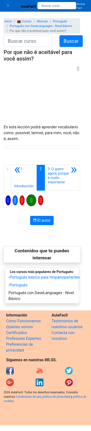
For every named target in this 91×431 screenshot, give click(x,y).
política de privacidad (56, 396)
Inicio (8, 21)
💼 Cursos (24, 21)
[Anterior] (24, 178)
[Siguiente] (62, 178)
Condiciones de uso (28, 396)
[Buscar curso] (56, 5)
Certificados (16, 332)
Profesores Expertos (23, 338)
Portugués (60, 21)
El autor (41, 220)
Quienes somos (19, 327)
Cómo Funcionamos (23, 321)
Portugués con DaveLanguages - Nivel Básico (40, 26)
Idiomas (42, 21)
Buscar (71, 41)
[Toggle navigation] (8, 5)
